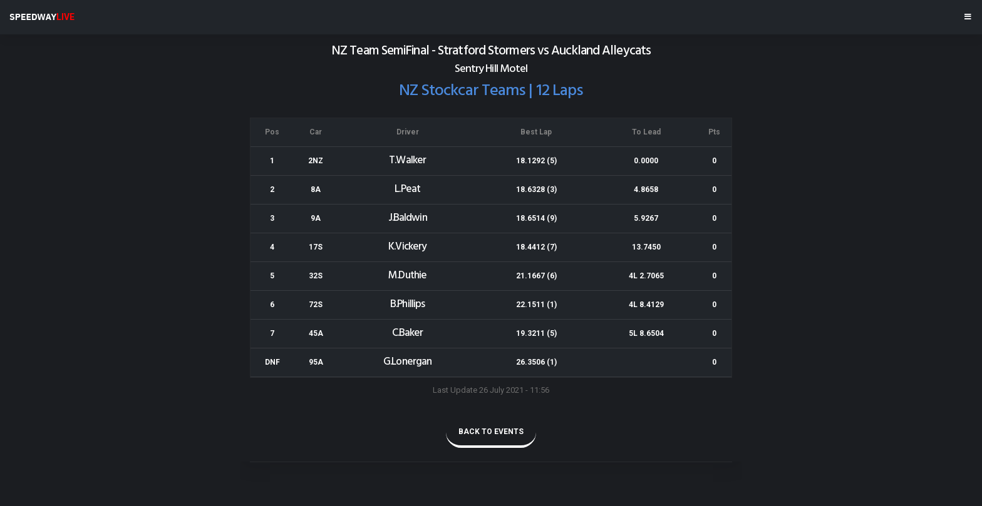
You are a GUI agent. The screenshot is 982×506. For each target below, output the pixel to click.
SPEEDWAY (42, 17)
